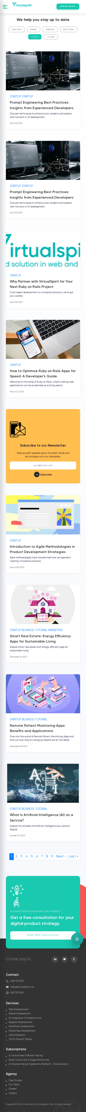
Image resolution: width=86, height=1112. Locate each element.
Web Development (18, 1009)
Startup (34, 37)
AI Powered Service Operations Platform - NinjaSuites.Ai (38, 1064)
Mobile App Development (22, 1030)
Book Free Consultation (43, 935)
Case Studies (15, 1080)
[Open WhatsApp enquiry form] (77, 939)
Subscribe (43, 468)
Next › (61, 856)
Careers (12, 1088)
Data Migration (17, 1035)
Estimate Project (68, 6)
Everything (16, 29)
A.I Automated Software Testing (26, 1055)
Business (33, 29)
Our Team (14, 1084)
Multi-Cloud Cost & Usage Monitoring (29, 1059)
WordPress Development (21, 1026)
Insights (13, 1093)
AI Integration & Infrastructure (25, 1018)
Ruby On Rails (68, 29)
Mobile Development (20, 1013)
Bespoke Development (20, 1022)
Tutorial (51, 37)
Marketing (50, 29)
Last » (73, 856)
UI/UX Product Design (20, 1039)
